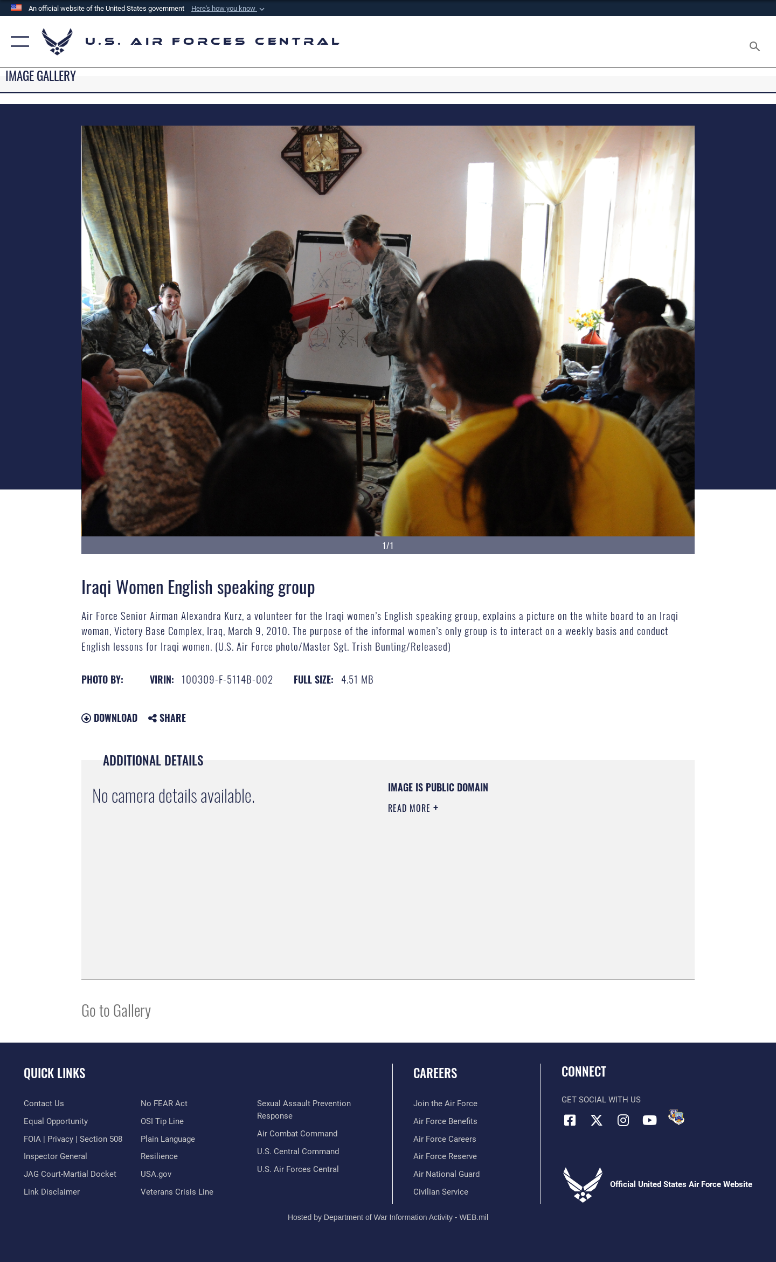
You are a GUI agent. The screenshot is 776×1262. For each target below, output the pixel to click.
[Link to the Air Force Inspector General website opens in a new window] (55, 1156)
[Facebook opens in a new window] (570, 1120)
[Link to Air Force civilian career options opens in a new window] (440, 1192)
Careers (435, 1073)
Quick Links (54, 1073)
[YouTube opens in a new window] (649, 1120)
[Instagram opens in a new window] (623, 1120)
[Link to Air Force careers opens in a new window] (444, 1139)
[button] (229, 8)
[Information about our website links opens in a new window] (52, 1192)
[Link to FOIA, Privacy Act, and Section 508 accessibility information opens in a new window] (73, 1139)
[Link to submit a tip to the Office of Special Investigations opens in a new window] (162, 1121)
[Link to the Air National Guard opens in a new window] (446, 1174)
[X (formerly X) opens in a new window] (596, 1120)
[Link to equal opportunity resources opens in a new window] (56, 1121)
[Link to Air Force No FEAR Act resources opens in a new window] (164, 1103)
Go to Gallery (116, 1009)
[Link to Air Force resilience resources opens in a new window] (159, 1156)
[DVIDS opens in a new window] (676, 1117)
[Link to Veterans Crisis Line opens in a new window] (177, 1192)
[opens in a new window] (168, 1139)
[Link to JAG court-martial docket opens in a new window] (70, 1174)
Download (109, 718)
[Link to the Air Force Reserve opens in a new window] (445, 1156)
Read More (410, 808)
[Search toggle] (756, 41)
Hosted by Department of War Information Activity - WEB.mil (388, 1217)
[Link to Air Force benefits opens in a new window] (445, 1121)
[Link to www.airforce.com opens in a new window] (445, 1103)
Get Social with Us (601, 1100)
